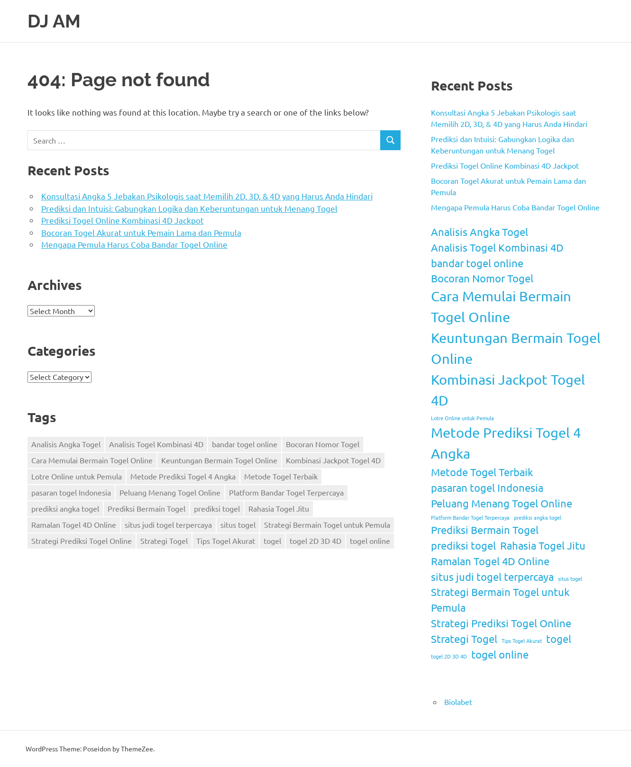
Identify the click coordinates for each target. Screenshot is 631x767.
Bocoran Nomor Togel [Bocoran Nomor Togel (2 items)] (322, 444)
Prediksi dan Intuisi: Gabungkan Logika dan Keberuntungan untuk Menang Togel (189, 208)
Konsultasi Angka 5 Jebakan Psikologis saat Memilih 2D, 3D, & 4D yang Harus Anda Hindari (207, 196)
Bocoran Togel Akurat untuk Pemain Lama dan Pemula (141, 232)
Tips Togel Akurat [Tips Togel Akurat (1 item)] (225, 540)
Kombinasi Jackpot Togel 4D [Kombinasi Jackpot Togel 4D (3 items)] (333, 460)
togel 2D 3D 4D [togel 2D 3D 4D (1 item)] (315, 540)
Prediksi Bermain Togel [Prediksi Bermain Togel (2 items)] (146, 508)
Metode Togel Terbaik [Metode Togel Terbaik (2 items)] (281, 476)
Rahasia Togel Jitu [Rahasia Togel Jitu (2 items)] (278, 508)
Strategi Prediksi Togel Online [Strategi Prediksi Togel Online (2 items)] (81, 540)
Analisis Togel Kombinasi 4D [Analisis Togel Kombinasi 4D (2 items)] (156, 444)
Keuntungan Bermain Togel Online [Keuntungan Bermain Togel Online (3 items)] (219, 460)
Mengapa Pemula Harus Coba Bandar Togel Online (134, 244)
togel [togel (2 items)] (272, 540)
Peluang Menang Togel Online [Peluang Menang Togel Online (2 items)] (169, 492)
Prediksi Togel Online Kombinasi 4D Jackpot (122, 220)
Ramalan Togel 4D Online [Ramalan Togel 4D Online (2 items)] (73, 524)
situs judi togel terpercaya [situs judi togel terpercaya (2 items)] (168, 524)
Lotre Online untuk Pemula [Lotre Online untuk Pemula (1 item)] (76, 476)
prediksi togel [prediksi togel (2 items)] (217, 508)
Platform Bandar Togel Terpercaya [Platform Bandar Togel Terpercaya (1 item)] (286, 492)
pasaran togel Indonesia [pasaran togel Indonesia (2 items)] (71, 492)
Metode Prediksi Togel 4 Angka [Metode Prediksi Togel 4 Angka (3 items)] (183, 476)
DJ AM (54, 21)
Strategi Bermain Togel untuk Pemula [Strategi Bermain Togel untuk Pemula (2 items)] (327, 524)
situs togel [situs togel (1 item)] (238, 524)
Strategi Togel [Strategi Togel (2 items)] (164, 540)
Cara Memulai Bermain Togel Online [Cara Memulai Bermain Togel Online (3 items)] (92, 460)
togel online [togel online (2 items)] (370, 540)
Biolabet (458, 701)
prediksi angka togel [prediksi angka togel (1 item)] (65, 508)
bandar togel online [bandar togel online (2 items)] (244, 444)
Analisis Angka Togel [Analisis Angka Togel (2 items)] (66, 444)
